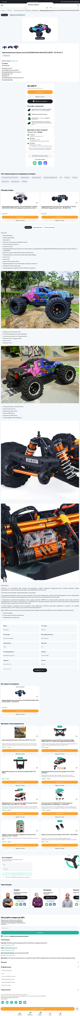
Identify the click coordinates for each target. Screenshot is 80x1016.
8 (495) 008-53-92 (34, 1)
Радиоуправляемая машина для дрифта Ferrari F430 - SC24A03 (58, 772)
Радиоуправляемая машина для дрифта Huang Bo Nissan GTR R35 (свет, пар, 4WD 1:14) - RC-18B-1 (20, 803)
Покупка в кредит (6, 985)
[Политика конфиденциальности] (1, 936)
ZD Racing (4, 15)
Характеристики (37, 227)
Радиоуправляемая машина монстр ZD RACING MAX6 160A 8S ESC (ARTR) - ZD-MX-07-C (20, 701)
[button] (20, 204)
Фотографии (40, 38)
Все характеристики (7, 79)
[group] (40, 29)
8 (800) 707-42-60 (6, 955)
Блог (3, 973)
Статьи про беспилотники (9, 976)
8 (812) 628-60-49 (6, 950)
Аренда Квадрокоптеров (8, 982)
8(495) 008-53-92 (6, 945)
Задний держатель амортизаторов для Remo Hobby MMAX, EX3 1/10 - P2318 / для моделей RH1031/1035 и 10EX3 (58, 740)
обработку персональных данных (19, 936)
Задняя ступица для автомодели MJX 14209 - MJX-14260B (59, 834)
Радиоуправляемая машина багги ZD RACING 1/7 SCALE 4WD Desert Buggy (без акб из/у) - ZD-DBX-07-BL (58, 207)
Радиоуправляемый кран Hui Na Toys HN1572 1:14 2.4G (19, 740)
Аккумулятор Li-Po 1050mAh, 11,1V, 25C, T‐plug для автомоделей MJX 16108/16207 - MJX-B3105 (56, 803)
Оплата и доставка (49, 227)
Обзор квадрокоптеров (8, 979)
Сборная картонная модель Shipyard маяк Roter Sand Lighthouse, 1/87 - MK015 (18, 835)
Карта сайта (4, 998)
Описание (28, 227)
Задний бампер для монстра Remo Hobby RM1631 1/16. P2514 (19, 772)
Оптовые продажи (7, 970)
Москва (40, 132)
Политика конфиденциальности (10, 997)
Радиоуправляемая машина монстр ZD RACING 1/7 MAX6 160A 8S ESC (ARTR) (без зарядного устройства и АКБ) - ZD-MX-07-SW (19, 207)
